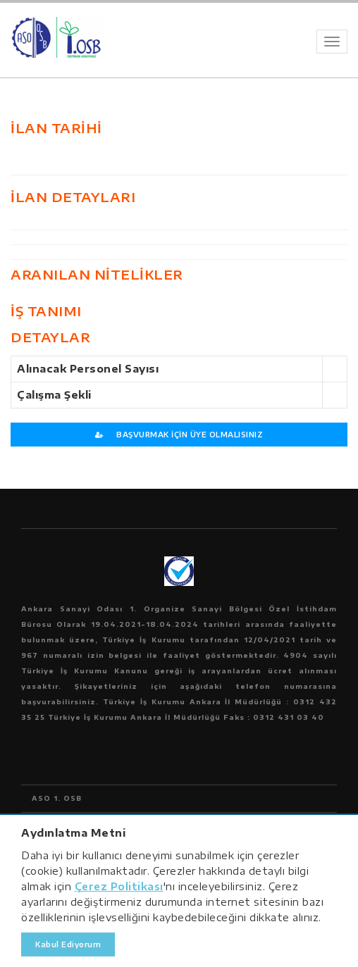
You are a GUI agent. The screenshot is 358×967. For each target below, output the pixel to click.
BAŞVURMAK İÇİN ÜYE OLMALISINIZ (179, 434)
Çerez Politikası (119, 886)
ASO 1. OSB (57, 798)
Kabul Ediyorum (68, 944)
